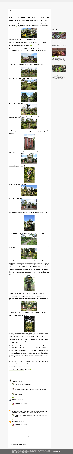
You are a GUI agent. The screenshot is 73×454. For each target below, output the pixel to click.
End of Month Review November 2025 (58, 39)
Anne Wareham (15, 421)
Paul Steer (14, 379)
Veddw (44, 18)
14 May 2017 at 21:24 (23, 403)
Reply (13, 397)
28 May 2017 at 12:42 (23, 424)
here (29, 366)
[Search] (4, 1)
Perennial (14, 44)
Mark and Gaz (14, 399)
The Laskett (33, 18)
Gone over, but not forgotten (56, 56)
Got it (60, 451)
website (30, 45)
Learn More (55, 451)
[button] (9, 14)
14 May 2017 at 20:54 (21, 399)
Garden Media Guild (13, 26)
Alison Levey (17, 383)
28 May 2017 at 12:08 (21, 421)
